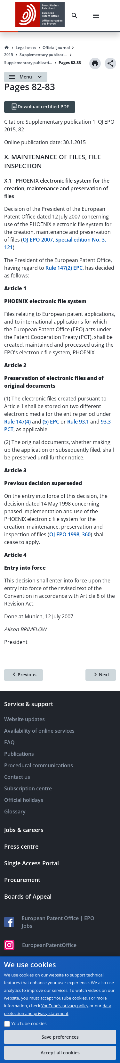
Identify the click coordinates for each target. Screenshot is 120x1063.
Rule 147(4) (17, 421)
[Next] (100, 675)
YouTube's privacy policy (64, 1006)
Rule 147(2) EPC (64, 267)
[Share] (110, 63)
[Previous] (23, 675)
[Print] (95, 63)
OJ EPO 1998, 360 (70, 534)
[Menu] (97, 15)
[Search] (75, 15)
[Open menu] (25, 77)
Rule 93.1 (78, 421)
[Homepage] (6, 47)
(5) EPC (51, 421)
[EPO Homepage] (40, 15)
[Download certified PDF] (39, 107)
